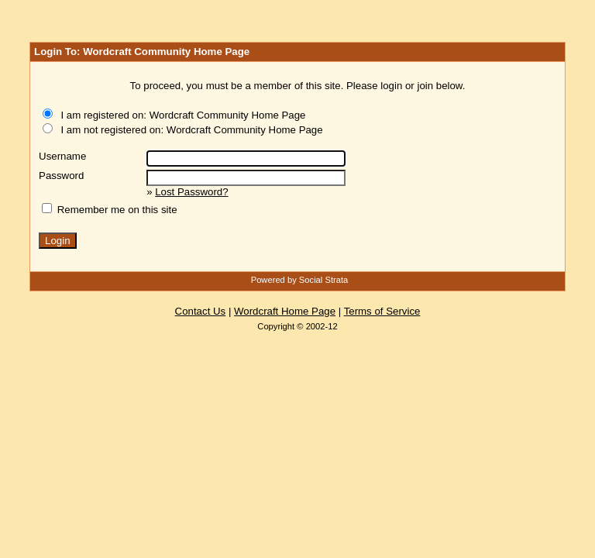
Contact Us (200, 311)
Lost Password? (191, 192)
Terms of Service (382, 311)
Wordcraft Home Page (284, 311)
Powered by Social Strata (300, 279)
